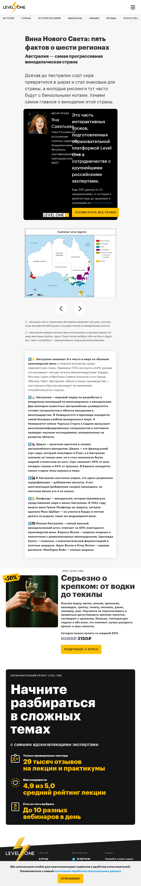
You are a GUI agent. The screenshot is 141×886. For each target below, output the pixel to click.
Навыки (94, 18)
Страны (26, 18)
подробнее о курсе (81, 649)
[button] (69, 300)
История (8, 18)
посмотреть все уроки (95, 212)
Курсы (43, 859)
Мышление (75, 18)
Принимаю (70, 878)
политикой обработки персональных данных (87, 871)
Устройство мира (49, 18)
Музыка (111, 18)
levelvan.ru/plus (102, 203)
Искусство (131, 18)
